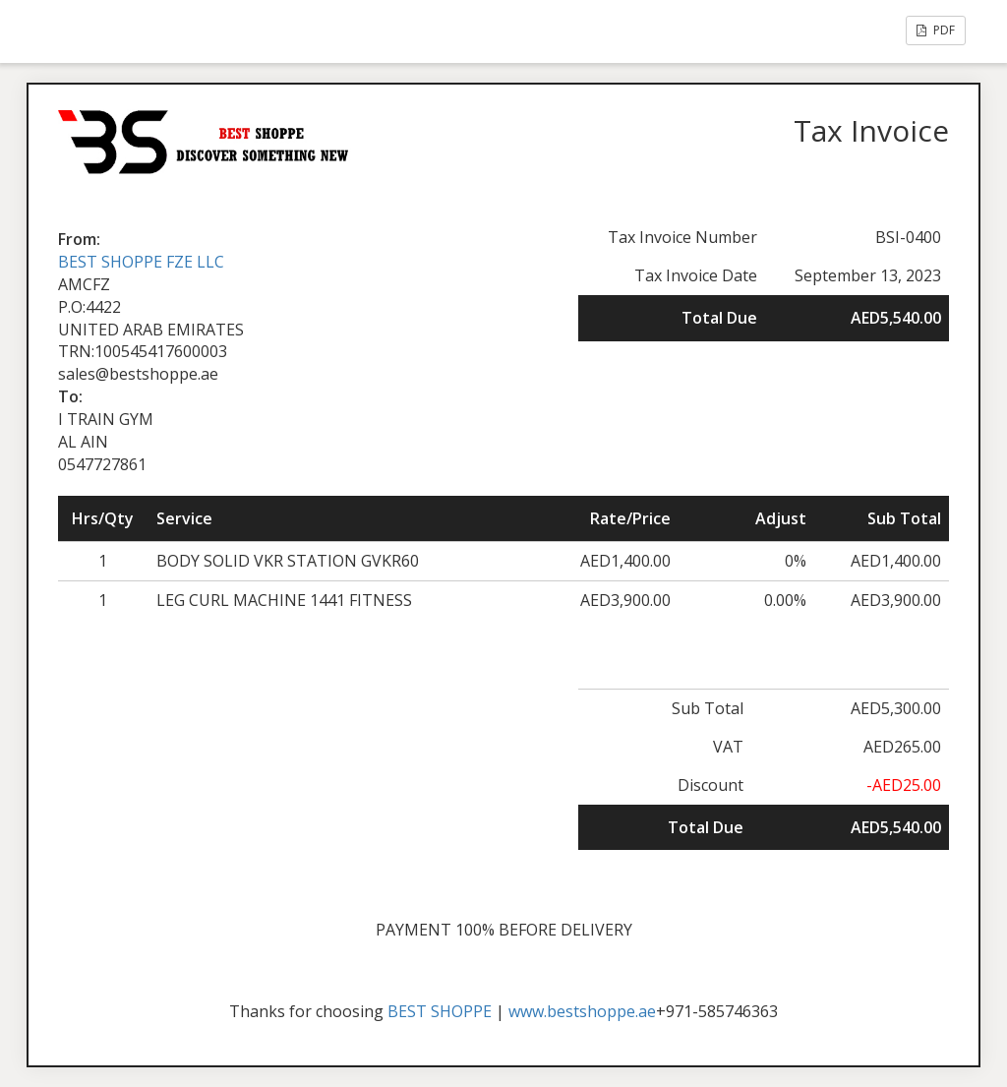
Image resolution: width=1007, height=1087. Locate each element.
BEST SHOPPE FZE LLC (141, 261)
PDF (936, 30)
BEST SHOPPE (439, 1011)
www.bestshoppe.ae (582, 1011)
